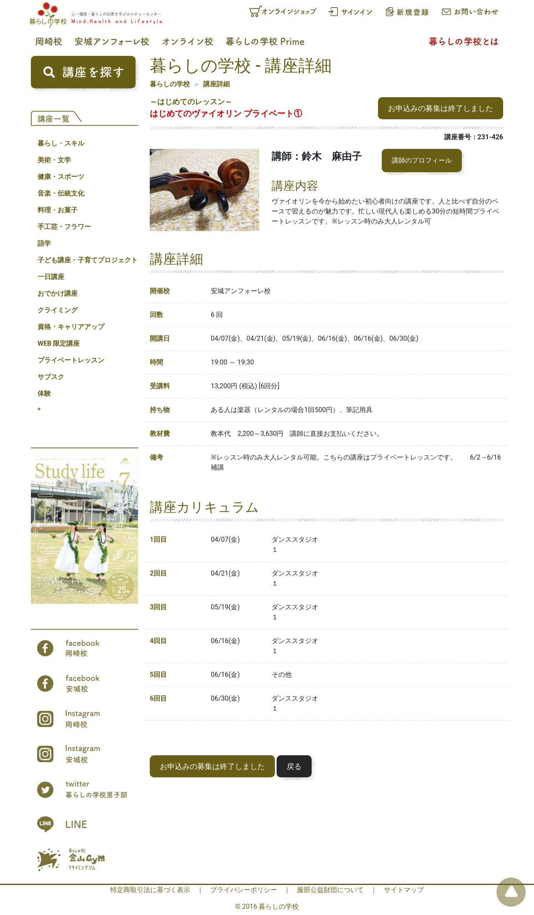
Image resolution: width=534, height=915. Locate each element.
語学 (44, 243)
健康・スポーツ (61, 177)
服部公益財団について (330, 890)
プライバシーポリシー (243, 890)
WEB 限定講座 (59, 343)
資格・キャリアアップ (71, 327)
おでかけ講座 (58, 293)
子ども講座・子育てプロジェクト (88, 260)
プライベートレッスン (71, 360)
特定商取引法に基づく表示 (150, 890)
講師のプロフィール (422, 160)
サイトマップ (404, 890)
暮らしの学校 (170, 84)
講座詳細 (216, 84)
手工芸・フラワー (64, 227)
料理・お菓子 (58, 210)
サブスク (51, 377)
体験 (44, 393)
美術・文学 (54, 160)
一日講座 (51, 277)
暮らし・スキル (61, 143)
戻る (294, 766)
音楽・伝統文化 (61, 193)
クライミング (58, 310)
